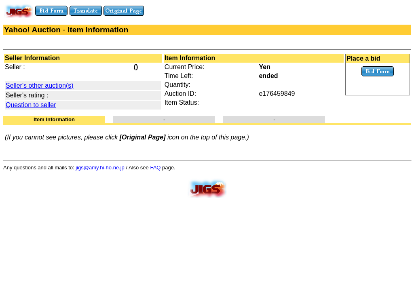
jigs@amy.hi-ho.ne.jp (100, 167)
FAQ (155, 167)
